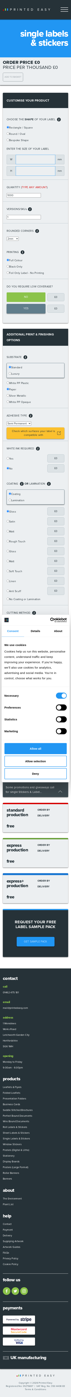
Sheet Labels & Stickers (16, 1132)
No (11, 468)
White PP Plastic (19, 383)
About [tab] (58, 631)
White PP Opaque (20, 402)
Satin (12, 521)
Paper (12, 389)
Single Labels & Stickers (16, 1138)
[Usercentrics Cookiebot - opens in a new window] (50, 620)
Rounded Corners (23, 231)
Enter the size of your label (28, 149)
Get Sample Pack (35, 941)
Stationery (8, 1155)
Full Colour (16, 260)
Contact (7, 1224)
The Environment (12, 1198)
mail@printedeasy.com (15, 1008)
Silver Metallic (17, 395)
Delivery (7, 1235)
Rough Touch (17, 541)
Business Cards (11, 1104)
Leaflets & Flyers (12, 1087)
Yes (11, 458)
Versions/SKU (17, 209)
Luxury (15, 373)
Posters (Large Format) (15, 1167)
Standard (16, 367)
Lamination (17, 500)
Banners (7, 1178)
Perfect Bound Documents (17, 1115)
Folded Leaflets (11, 1092)
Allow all (35, 748)
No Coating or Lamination (25, 599)
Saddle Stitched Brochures (18, 1110)
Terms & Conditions (35, 1389)
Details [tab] (35, 631)
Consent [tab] (13, 631)
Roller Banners (11, 1173)
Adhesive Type (20, 416)
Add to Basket (13, 77)
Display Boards (11, 1161)
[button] (59, 119)
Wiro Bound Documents (16, 1121)
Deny (35, 773)
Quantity (13, 187)
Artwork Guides (11, 1247)
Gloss (12, 511)
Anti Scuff (15, 591)
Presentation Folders (14, 1098)
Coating (16, 494)
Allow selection (35, 761)
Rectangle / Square (21, 127)
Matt (11, 531)
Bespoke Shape (19, 140)
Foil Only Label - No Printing (26, 273)
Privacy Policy (10, 1258)
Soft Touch (15, 571)
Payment (8, 1229)
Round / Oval (17, 134)
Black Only (15, 266)
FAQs (6, 1252)
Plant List (8, 1204)
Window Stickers (12, 1144)
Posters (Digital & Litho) (16, 1150)
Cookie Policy (10, 1264)
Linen (12, 581)
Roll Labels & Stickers (15, 1127)
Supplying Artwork (13, 1241)
